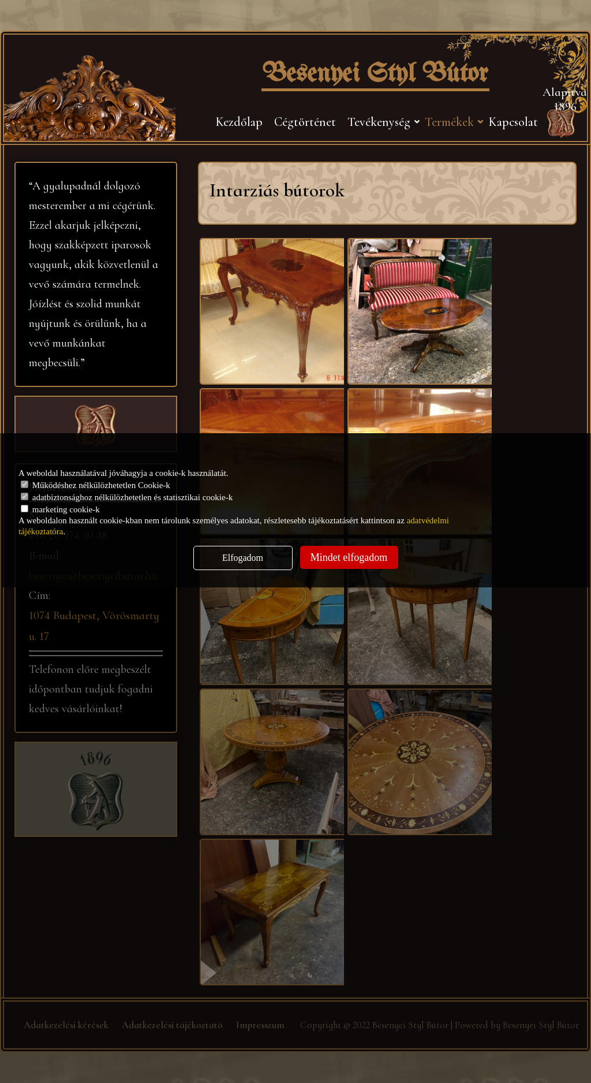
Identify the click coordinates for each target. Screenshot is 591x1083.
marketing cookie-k (60, 509)
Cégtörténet (305, 121)
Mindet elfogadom (349, 557)
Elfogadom (242, 558)
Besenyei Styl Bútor (375, 74)
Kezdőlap (239, 121)
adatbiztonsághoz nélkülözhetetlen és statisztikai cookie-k (127, 497)
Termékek (449, 121)
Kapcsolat (513, 121)
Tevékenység (378, 121)
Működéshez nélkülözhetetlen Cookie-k (95, 485)
